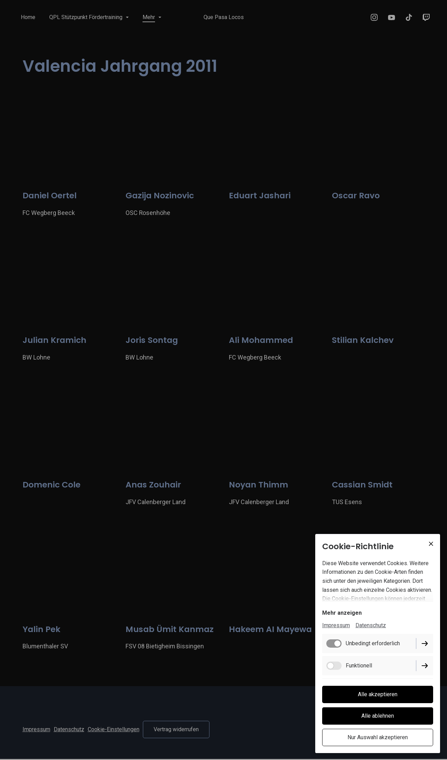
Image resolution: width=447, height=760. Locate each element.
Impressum (336, 625)
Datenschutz (370, 625)
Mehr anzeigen (342, 613)
